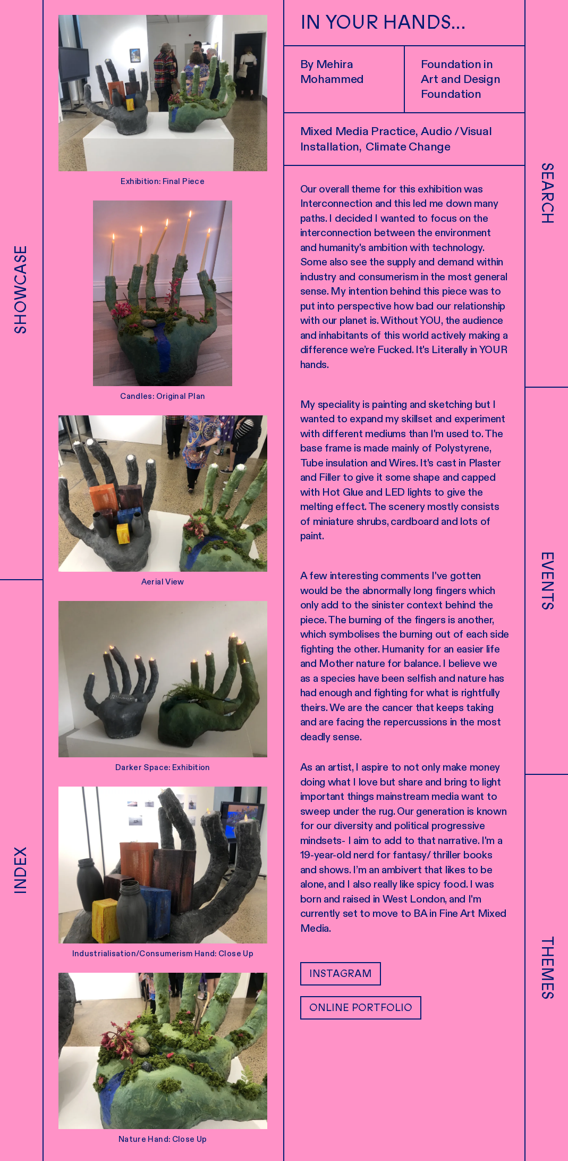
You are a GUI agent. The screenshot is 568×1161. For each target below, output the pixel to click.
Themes (547, 968)
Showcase (21, 290)
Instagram (340, 973)
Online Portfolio (360, 1007)
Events (547, 581)
